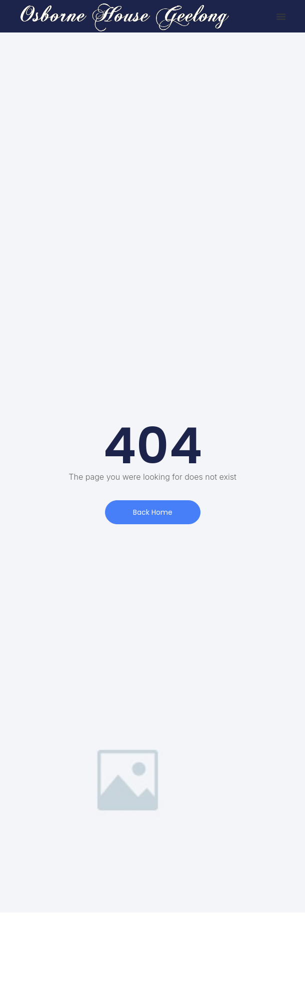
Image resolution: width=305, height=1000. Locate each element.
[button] (281, 16)
